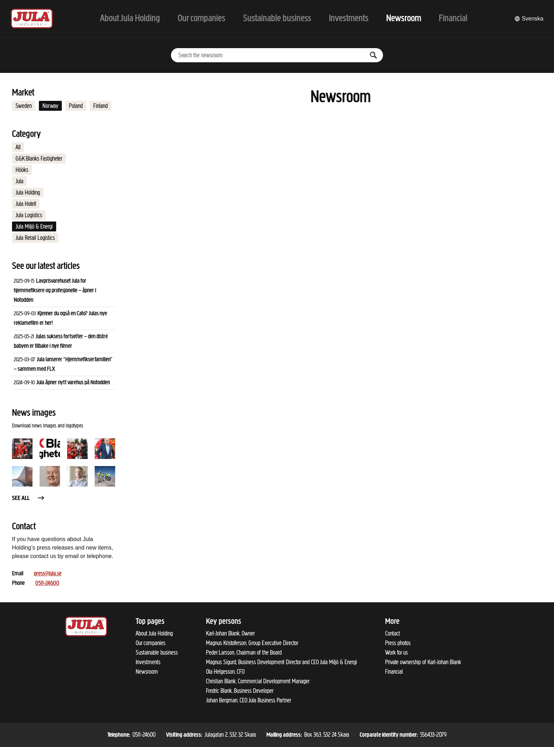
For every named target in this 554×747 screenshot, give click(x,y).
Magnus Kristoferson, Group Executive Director (252, 643)
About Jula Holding (154, 633)
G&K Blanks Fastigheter (39, 158)
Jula (19, 181)
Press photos (398, 643)
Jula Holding (28, 192)
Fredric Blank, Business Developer (239, 691)
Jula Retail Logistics (35, 238)
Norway (50, 106)
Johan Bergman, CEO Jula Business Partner (248, 700)
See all (28, 498)
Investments (148, 662)
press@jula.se (47, 573)
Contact (392, 633)
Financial (394, 671)
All (18, 147)
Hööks (22, 170)
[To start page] (32, 18)
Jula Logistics (29, 215)
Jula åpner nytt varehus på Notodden (73, 382)
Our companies (150, 643)
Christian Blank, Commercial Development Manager (258, 681)
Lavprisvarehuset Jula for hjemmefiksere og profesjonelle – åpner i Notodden (55, 291)
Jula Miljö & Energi (34, 226)
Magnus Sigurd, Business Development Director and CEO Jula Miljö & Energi (281, 662)
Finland (100, 106)
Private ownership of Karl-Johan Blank (423, 662)
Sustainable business (157, 652)
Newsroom (147, 671)
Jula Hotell (26, 204)
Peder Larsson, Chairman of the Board (244, 652)
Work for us (396, 652)
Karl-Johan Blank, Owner (230, 633)
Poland (76, 106)
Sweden (24, 106)
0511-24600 (47, 583)
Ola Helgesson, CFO (225, 671)
